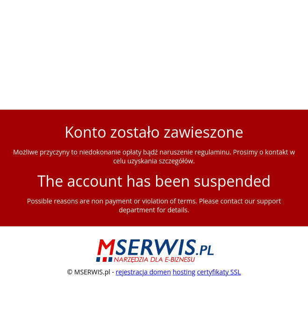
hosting (183, 271)
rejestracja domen (143, 271)
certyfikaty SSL (219, 271)
